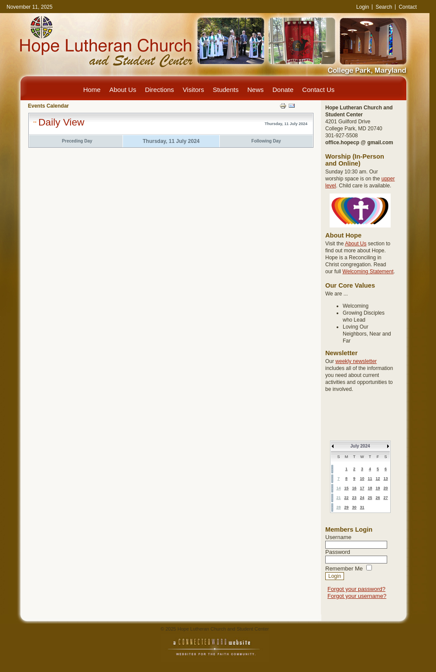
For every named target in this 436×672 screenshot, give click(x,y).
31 (362, 507)
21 (338, 498)
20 (385, 488)
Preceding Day (77, 141)
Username (338, 537)
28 (338, 507)
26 (377, 498)
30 (354, 507)
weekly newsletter (356, 361)
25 (370, 498)
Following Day (266, 141)
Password (337, 552)
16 (354, 488)
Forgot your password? (356, 589)
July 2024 (360, 446)
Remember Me (344, 568)
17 (362, 488)
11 (370, 478)
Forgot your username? (356, 596)
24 (362, 498)
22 (346, 498)
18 (370, 488)
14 (338, 488)
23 (354, 498)
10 (362, 478)
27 (385, 498)
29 (346, 507)
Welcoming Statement (367, 271)
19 (377, 488)
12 (377, 478)
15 (346, 488)
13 (385, 478)
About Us (355, 244)
